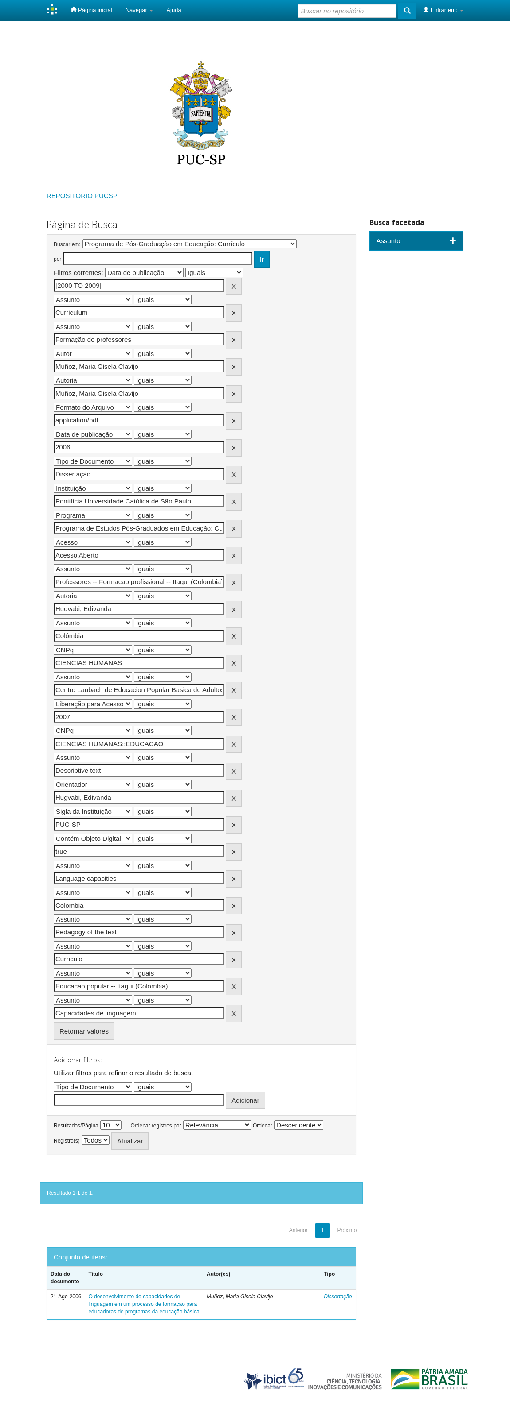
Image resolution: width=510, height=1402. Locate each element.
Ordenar (262, 1126)
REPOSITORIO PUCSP (82, 195)
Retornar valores (84, 1031)
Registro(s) (67, 1141)
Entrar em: (443, 9)
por (57, 259)
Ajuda (173, 10)
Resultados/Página (76, 1126)
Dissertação (338, 1297)
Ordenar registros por (155, 1126)
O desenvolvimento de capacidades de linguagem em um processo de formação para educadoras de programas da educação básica (143, 1304)
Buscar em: (67, 244)
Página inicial (91, 9)
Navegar (139, 10)
